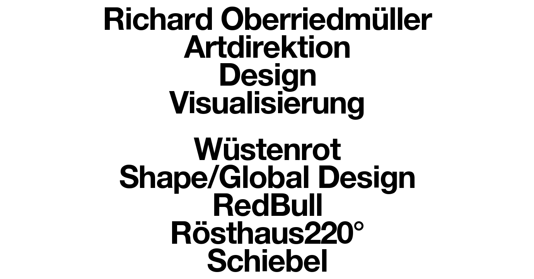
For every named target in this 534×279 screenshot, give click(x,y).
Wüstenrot (267, 153)
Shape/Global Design (267, 181)
